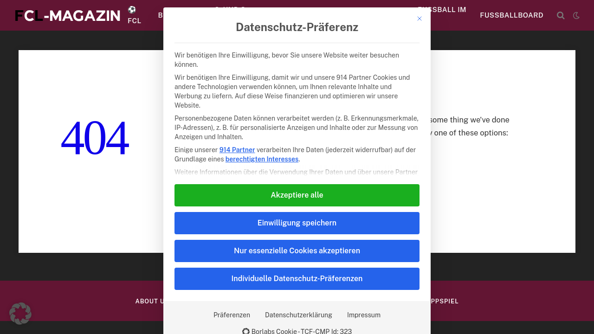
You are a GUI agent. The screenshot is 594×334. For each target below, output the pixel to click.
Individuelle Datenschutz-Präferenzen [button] (297, 278)
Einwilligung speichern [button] (297, 222)
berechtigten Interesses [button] (262, 159)
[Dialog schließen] (419, 18)
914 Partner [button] (237, 150)
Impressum (364, 315)
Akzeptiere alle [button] (297, 195)
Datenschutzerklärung (298, 315)
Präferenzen (231, 315)
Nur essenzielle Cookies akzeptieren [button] (297, 250)
